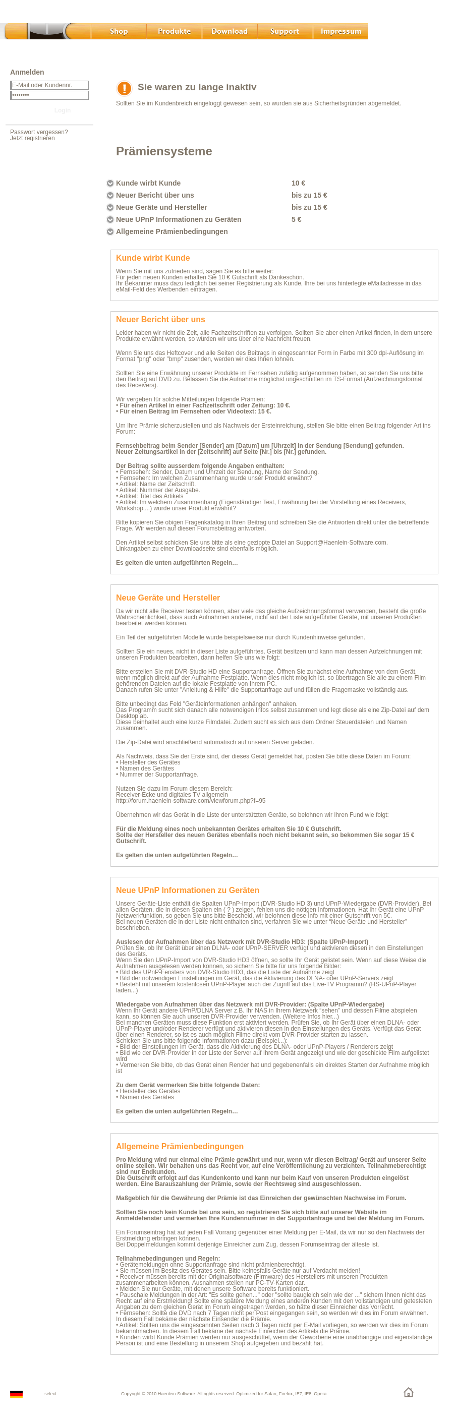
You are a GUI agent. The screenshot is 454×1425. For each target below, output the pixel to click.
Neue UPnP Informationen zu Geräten (179, 219)
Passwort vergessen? (39, 132)
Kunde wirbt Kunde (148, 183)
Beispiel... (271, 1040)
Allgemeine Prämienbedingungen (172, 231)
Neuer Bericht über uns (155, 195)
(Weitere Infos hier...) (311, 1016)
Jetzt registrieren (32, 138)
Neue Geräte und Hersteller (161, 207)
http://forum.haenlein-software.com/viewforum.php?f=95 (190, 800)
